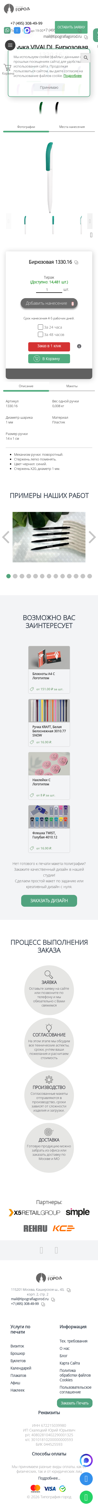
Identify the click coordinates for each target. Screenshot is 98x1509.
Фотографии (26, 127)
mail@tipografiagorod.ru (30, 1299)
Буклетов (18, 1360)
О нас (65, 1348)
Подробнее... (49, 1478)
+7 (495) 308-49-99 (26, 23)
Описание (26, 386)
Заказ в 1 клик (49, 345)
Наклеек (17, 1390)
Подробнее (73, 75)
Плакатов (18, 1375)
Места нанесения (72, 127)
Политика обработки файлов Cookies (75, 1375)
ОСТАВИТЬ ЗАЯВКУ (71, 27)
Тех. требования (73, 1341)
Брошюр (17, 1353)
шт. (66, 289)
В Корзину (51, 358)
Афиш (15, 1382)
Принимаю (49, 87)
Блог (63, 1355)
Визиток (17, 1346)
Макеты (72, 386)
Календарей (20, 1368)
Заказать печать (75, 1403)
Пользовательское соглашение (75, 1389)
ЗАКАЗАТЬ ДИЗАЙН (49, 901)
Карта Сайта (70, 1363)
